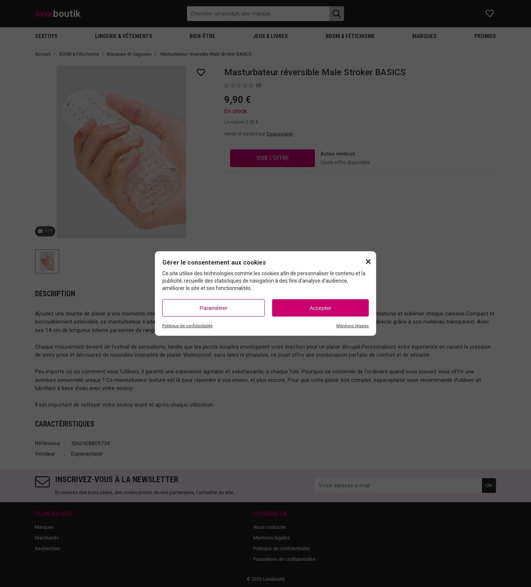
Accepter (320, 308)
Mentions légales (352, 326)
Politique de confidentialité (187, 326)
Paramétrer (213, 308)
